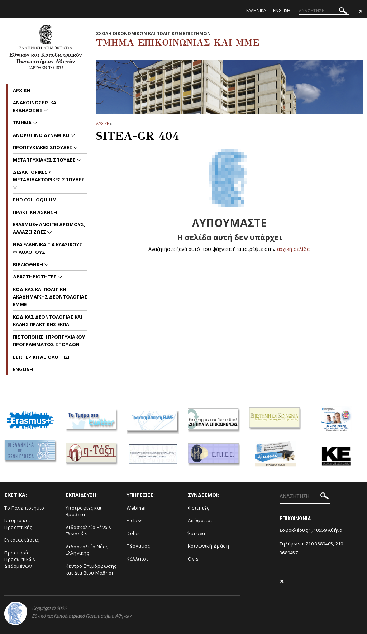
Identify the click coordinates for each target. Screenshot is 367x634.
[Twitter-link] (360, 11)
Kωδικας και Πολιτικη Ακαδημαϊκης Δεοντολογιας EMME (50, 297)
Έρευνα (196, 533)
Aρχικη (21, 90)
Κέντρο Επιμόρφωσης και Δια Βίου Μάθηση (91, 569)
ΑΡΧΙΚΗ (102, 123)
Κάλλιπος (137, 559)
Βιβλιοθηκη (28, 264)
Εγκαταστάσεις (21, 540)
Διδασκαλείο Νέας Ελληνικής (87, 550)
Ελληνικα (256, 11)
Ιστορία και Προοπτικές (18, 523)
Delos (133, 533)
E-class (135, 520)
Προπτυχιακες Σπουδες (43, 147)
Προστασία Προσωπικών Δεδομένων (19, 559)
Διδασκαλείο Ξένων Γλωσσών (89, 530)
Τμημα (23, 122)
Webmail (137, 508)
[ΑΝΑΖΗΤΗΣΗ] (324, 11)
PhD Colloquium (35, 199)
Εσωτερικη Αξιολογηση (42, 357)
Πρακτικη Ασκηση (35, 212)
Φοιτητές (198, 508)
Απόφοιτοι (200, 520)
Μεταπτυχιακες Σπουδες (45, 160)
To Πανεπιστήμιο (24, 508)
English (281, 11)
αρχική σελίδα (293, 249)
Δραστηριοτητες (35, 276)
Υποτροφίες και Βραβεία (84, 511)
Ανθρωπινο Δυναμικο (42, 135)
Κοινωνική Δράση (208, 546)
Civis (193, 559)
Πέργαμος (138, 546)
